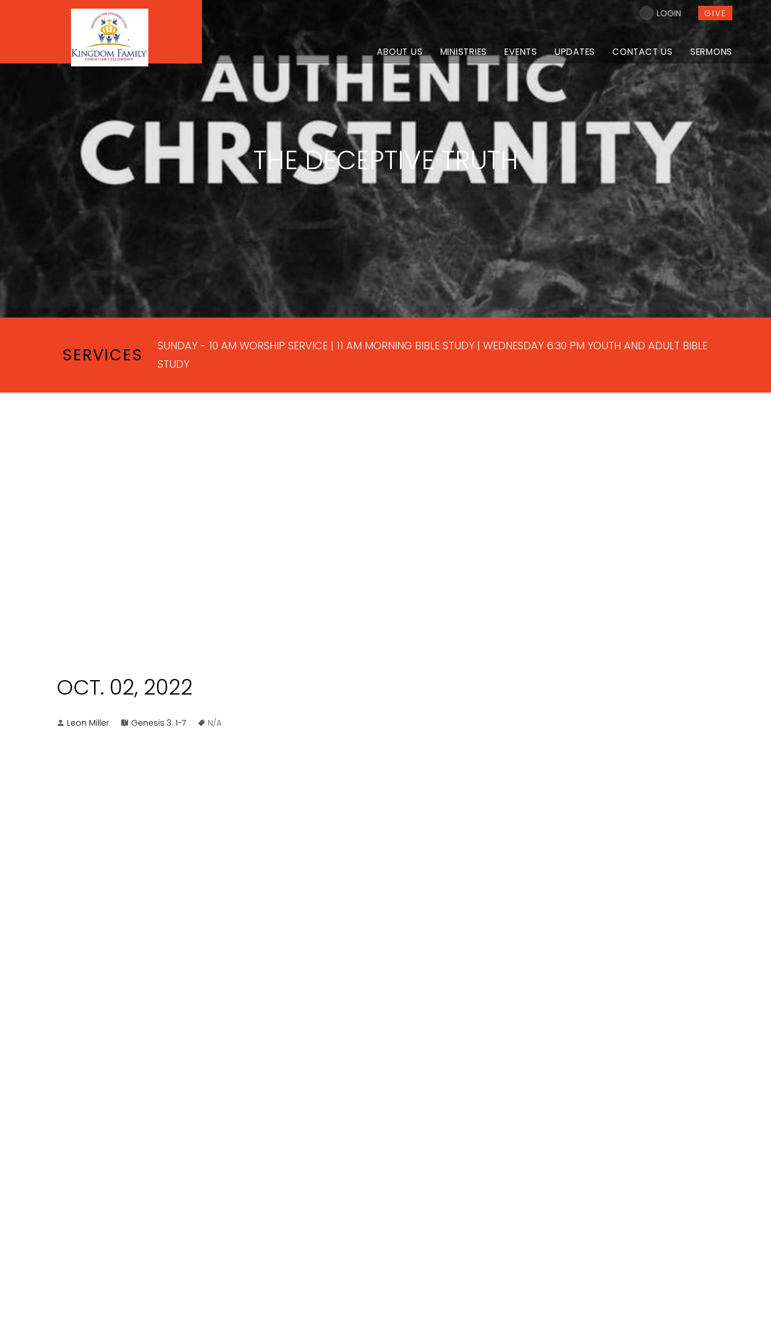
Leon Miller (88, 723)
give (715, 13)
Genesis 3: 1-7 (158, 723)
